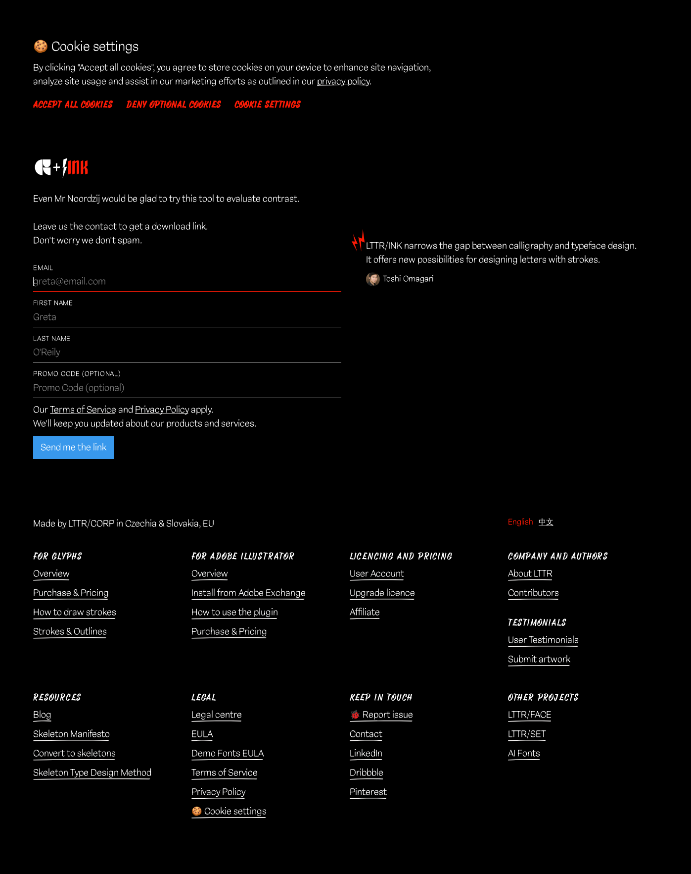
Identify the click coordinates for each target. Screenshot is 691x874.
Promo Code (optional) (77, 374)
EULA (202, 734)
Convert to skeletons (74, 753)
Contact (366, 734)
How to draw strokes (74, 612)
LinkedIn (366, 753)
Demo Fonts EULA (227, 753)
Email (43, 268)
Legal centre (216, 715)
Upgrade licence (382, 593)
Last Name (52, 339)
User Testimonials (543, 640)
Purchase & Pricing (71, 593)
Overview (51, 573)
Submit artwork (539, 659)
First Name (53, 303)
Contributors (533, 593)
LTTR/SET (527, 734)
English (520, 522)
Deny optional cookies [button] (173, 105)
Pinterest (368, 792)
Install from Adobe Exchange (248, 593)
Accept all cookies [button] (72, 105)
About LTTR (530, 573)
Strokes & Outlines (70, 631)
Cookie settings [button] (267, 105)
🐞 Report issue (381, 715)
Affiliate (365, 612)
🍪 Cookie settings (229, 811)
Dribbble (366, 773)
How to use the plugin (234, 612)
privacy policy (343, 81)
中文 (546, 522)
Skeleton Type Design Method (92, 773)
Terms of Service (83, 410)
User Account (377, 573)
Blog (42, 715)
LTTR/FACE (530, 715)
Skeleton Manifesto (71, 734)
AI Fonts (524, 753)
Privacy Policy (162, 410)
